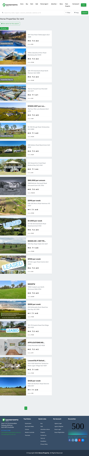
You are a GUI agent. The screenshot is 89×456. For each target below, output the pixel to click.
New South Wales (29, 426)
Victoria (27, 429)
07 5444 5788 (5, 430)
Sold (37, 4)
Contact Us (43, 435)
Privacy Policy (44, 444)
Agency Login (58, 423)
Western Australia (29, 432)
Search (84, 12)
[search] (27, 12)
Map (76, 12)
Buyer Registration (59, 432)
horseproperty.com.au (8, 434)
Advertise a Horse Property (45, 431)
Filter (67, 12)
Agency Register (59, 426)
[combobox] (27, 13)
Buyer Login (58, 429)
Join (83, 5)
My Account (75, 4)
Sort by (4, 28)
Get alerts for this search (10, 23)
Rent (31, 4)
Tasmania (27, 435)
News (61, 4)
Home (21, 4)
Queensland (28, 423)
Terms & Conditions (43, 440)
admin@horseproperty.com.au (11, 432)
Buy (27, 4)
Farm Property (67, 5)
